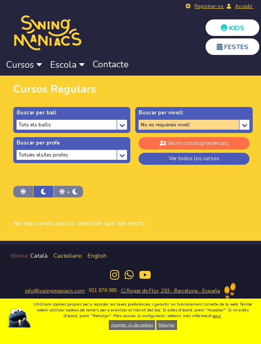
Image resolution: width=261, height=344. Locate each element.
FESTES (233, 47)
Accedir (244, 6)
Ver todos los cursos (194, 158)
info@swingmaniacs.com (55, 290)
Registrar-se (209, 6)
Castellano (67, 256)
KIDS (232, 28)
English (97, 256)
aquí (217, 316)
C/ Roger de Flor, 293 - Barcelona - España (170, 290)
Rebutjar (166, 325)
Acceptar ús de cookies (132, 325)
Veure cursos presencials (194, 143)
